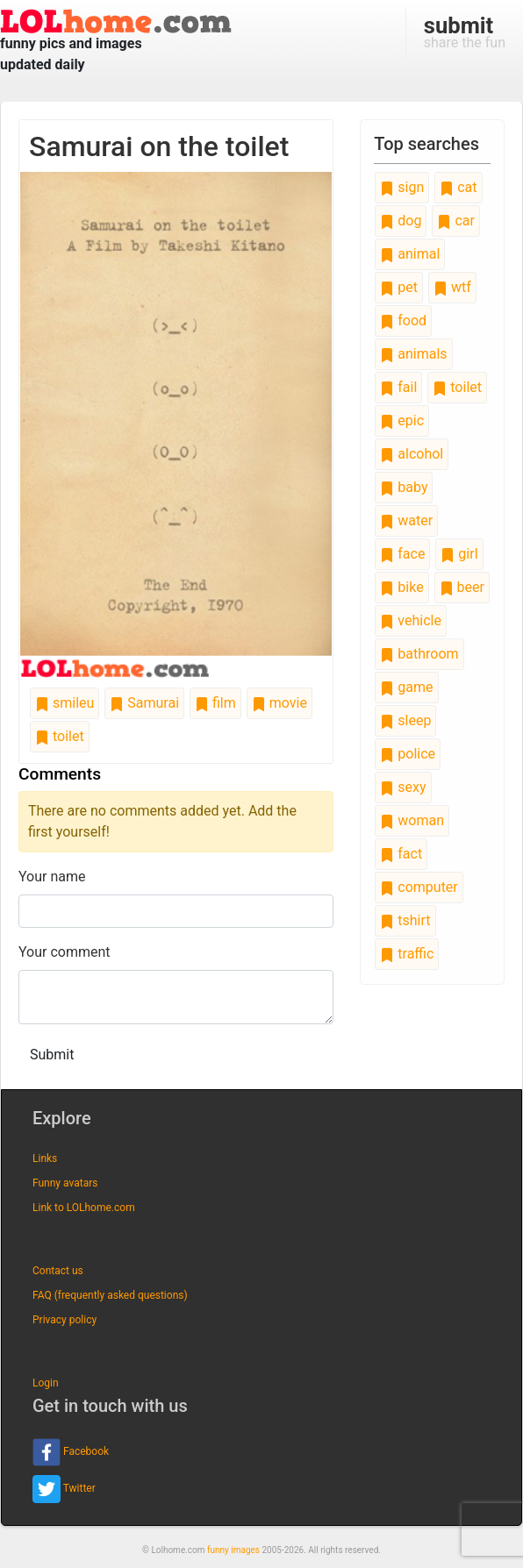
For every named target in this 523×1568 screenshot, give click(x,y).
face (402, 553)
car (455, 220)
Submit (52, 1054)
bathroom (419, 653)
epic (402, 420)
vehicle (410, 620)
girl (459, 553)
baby (403, 487)
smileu (64, 703)
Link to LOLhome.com (83, 1207)
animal (410, 254)
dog (400, 220)
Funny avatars (64, 1183)
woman (412, 820)
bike (401, 587)
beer (462, 587)
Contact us (57, 1271)
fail (398, 387)
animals (413, 354)
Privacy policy (64, 1320)
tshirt (405, 920)
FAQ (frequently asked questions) (110, 1295)
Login (45, 1383)
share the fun (464, 31)
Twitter (64, 1489)
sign (402, 187)
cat (458, 187)
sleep (405, 720)
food (403, 320)
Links (44, 1158)
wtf (452, 287)
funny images (233, 1550)
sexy (403, 787)
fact (401, 853)
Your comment (64, 952)
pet (399, 287)
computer (418, 887)
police (407, 753)
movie (279, 703)
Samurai (144, 703)
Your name (52, 876)
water (406, 520)
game (406, 687)
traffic (406, 953)
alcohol (411, 453)
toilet (59, 736)
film (215, 703)
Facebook (70, 1452)
